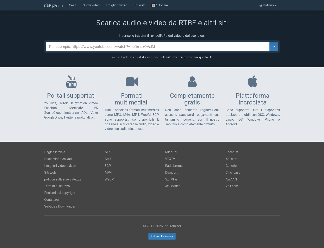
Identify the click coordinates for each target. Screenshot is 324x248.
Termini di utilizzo (57, 186)
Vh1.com (232, 186)
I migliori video (116, 5)
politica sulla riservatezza (62, 179)
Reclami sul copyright (59, 193)
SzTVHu (171, 179)
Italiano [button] (268, 5)
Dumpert (171, 172)
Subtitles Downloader (59, 206)
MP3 (108, 152)
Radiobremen (174, 166)
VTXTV (170, 159)
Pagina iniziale (54, 152)
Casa (72, 5)
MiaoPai (171, 152)
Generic (231, 166)
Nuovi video (91, 5)
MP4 (108, 172)
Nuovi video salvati (58, 159)
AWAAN (231, 179)
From (53, 5)
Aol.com (231, 159)
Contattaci (51, 200)
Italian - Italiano (162, 236)
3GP (108, 166)
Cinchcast (233, 172)
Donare (159, 5)
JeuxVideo (173, 186)
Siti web (139, 5)
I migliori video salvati (60, 166)
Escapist (232, 152)
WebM (109, 179)
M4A (108, 159)
